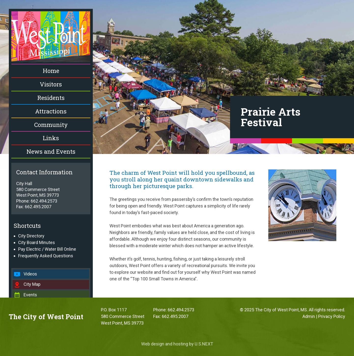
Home (51, 71)
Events (30, 294)
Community (51, 125)
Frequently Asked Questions (45, 255)
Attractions (51, 111)
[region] (177, 77)
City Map (32, 284)
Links (51, 138)
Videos (30, 273)
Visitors (51, 84)
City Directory (31, 235)
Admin (308, 316)
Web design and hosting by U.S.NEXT (177, 343)
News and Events (51, 151)
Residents (51, 98)
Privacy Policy (331, 316)
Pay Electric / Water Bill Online (47, 249)
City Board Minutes (36, 242)
